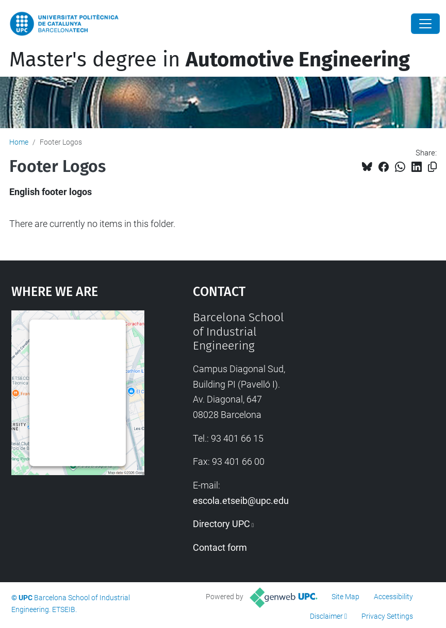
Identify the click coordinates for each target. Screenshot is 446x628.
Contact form (220, 547)
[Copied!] (432, 167)
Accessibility (393, 596)
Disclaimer (326, 616)
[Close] (425, 23)
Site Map (345, 596)
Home (18, 142)
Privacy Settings (387, 616)
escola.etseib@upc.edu (241, 500)
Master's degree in (209, 59)
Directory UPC (221, 523)
